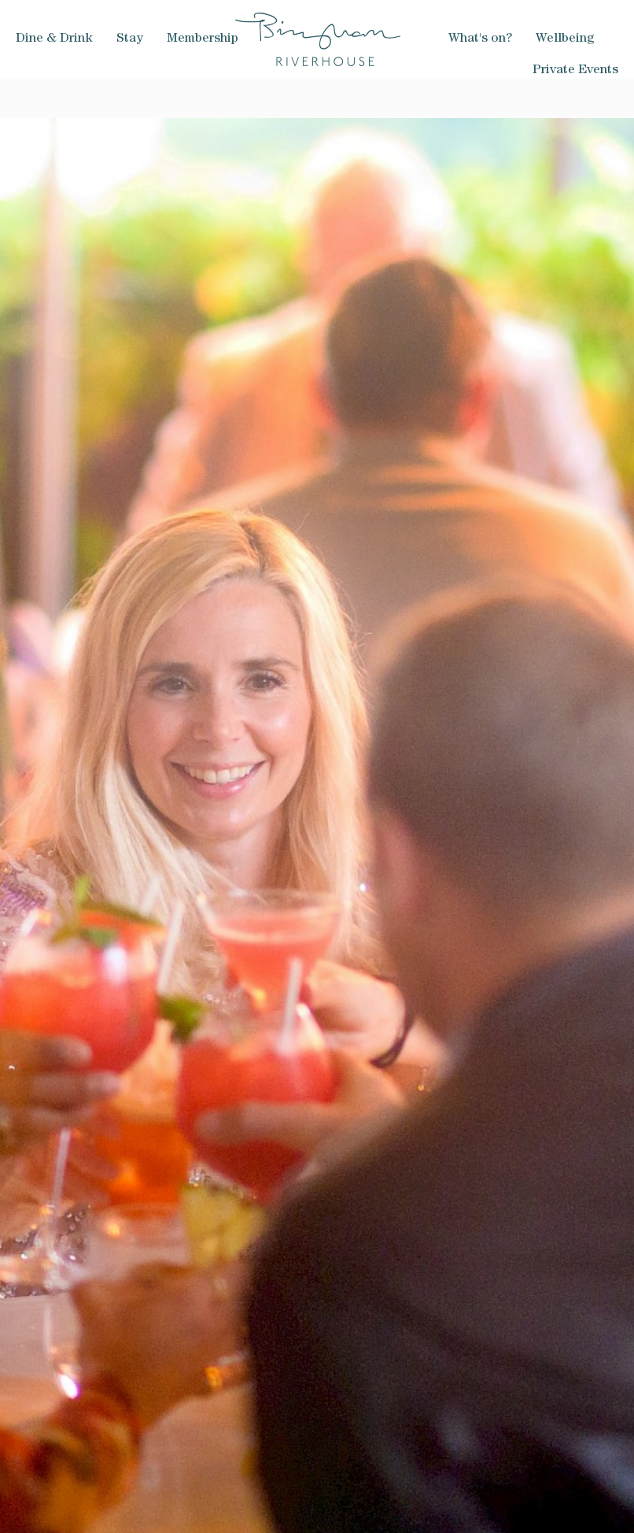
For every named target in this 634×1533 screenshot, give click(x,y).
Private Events (575, 71)
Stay (129, 39)
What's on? (480, 39)
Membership (202, 39)
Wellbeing (565, 39)
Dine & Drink (54, 39)
